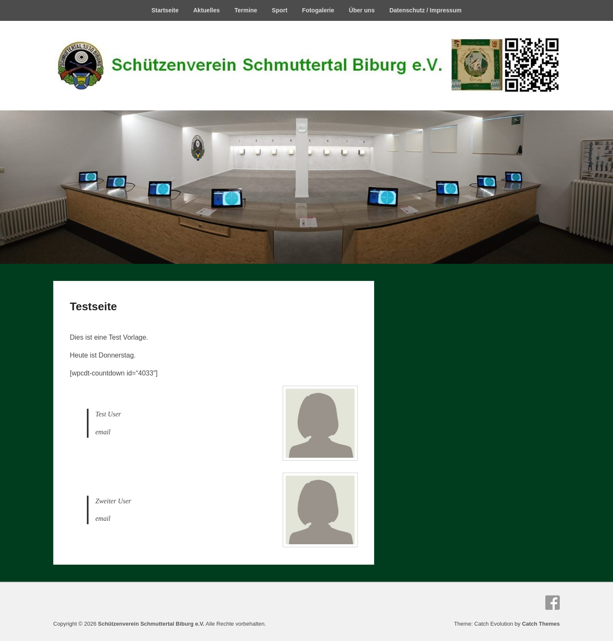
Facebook (552, 602)
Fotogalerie (318, 10)
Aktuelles (206, 10)
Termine (246, 10)
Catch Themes (541, 624)
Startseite (165, 10)
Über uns (362, 10)
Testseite (93, 306)
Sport (280, 10)
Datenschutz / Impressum (426, 10)
